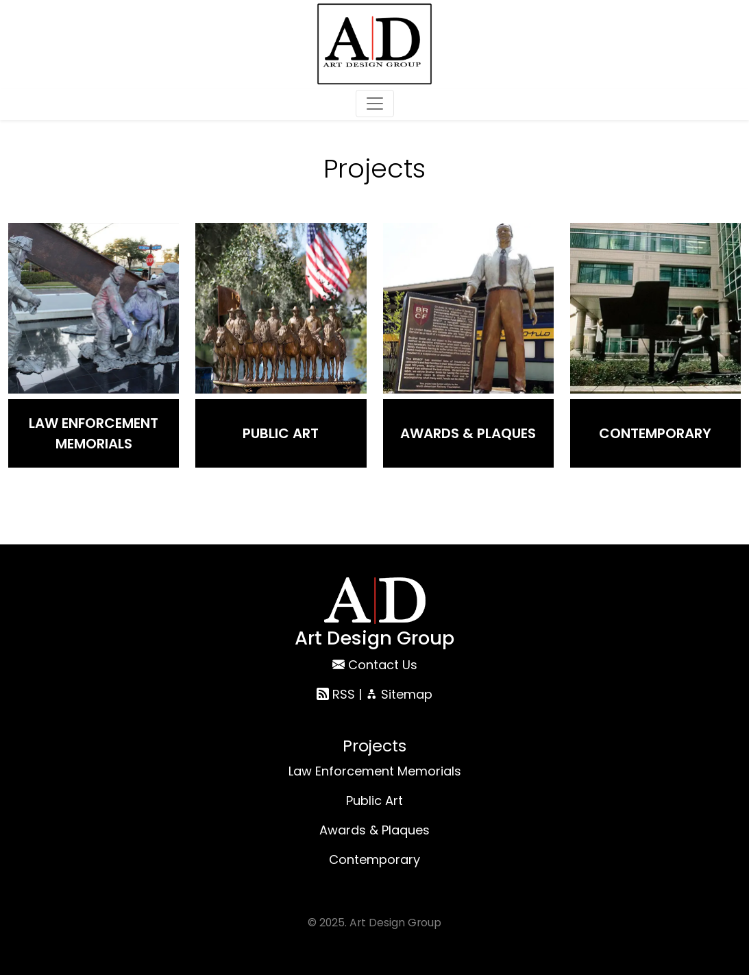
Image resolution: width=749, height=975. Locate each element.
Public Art (281, 433)
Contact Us (382, 664)
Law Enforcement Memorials (93, 433)
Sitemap (398, 694)
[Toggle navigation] (375, 103)
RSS (336, 694)
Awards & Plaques (468, 433)
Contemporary (655, 433)
